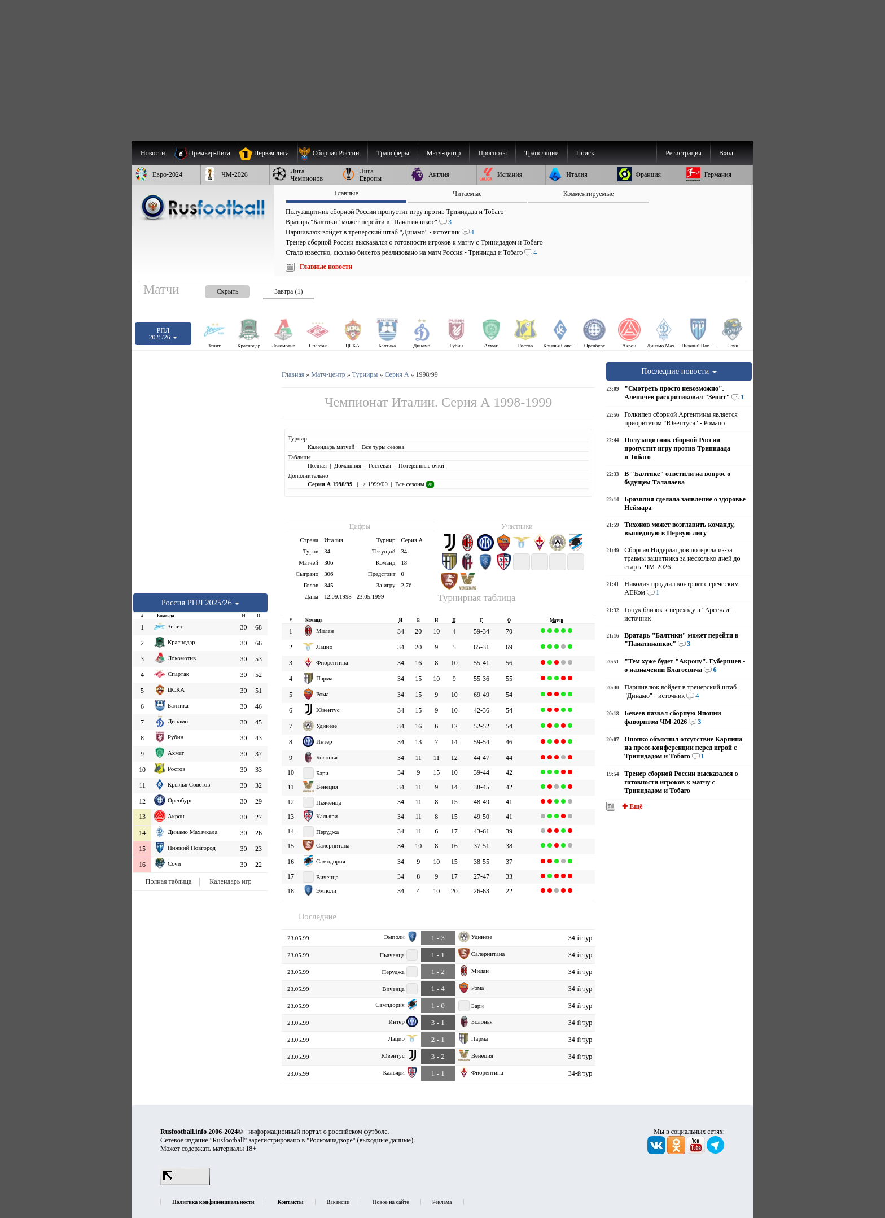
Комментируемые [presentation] (588, 194)
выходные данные (385, 1140)
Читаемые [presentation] (467, 194)
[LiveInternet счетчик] (185, 1183)
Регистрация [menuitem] (683, 153)
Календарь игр (230, 881)
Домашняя (347, 465)
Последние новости (679, 371)
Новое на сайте (391, 1202)
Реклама (442, 1202)
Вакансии (338, 1202)
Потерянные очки (421, 465)
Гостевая (380, 465)
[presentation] (216, 289)
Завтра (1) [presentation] (288, 291)
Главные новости (326, 266)
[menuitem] (332, 153)
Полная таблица (168, 881)
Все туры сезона (383, 446)
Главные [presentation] (346, 193)
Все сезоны (414, 484)
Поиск (585, 153)
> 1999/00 (374, 484)
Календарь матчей (331, 446)
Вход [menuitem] (726, 153)
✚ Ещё (631, 806)
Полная (317, 465)
